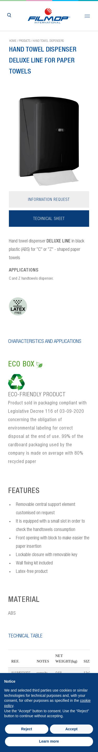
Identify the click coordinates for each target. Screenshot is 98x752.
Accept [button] (71, 729)
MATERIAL (24, 600)
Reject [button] (26, 729)
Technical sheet (49, 219)
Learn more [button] (49, 741)
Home (12, 41)
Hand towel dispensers (48, 41)
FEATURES (24, 491)
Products (24, 41)
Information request (49, 200)
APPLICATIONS (24, 270)
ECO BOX (25, 365)
